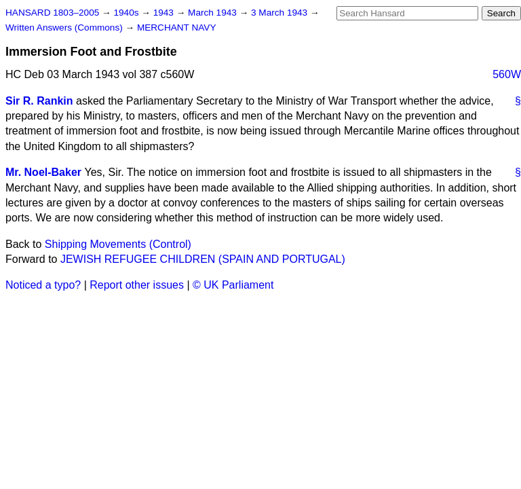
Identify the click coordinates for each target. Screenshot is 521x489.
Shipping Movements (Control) (118, 244)
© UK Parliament (233, 285)
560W (507, 74)
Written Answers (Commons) (65, 27)
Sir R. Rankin (39, 101)
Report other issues (137, 285)
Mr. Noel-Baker (43, 172)
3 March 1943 (280, 12)
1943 (164, 12)
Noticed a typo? (43, 285)
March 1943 (213, 12)
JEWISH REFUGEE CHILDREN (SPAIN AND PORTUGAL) (202, 259)
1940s (127, 12)
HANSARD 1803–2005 (52, 12)
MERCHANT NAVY (176, 27)
